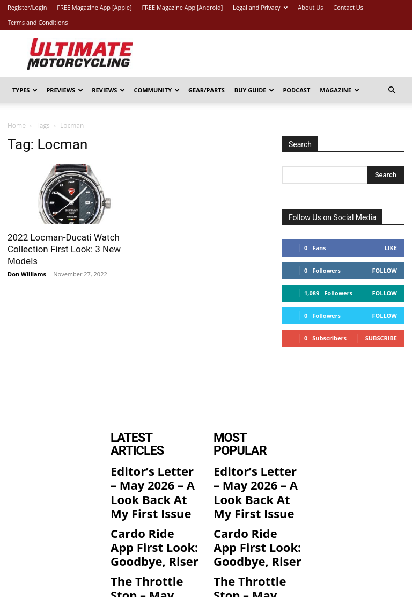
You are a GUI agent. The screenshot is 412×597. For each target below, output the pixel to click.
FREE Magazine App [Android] (182, 7)
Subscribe (381, 338)
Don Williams (27, 274)
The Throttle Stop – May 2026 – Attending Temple (151, 537)
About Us (310, 7)
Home (17, 125)
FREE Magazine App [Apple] (94, 7)
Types (25, 90)
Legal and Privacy (260, 7)
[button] (391, 90)
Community (157, 90)
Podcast (296, 90)
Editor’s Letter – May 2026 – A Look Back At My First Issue (154, 464)
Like (391, 248)
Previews (64, 90)
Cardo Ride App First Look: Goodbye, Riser (154, 501)
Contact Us (348, 7)
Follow (384, 270)
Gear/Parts (206, 90)
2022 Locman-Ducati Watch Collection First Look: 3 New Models (64, 249)
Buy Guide (254, 90)
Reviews (108, 90)
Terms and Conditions (38, 22)
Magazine (339, 90)
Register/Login (27, 7)
